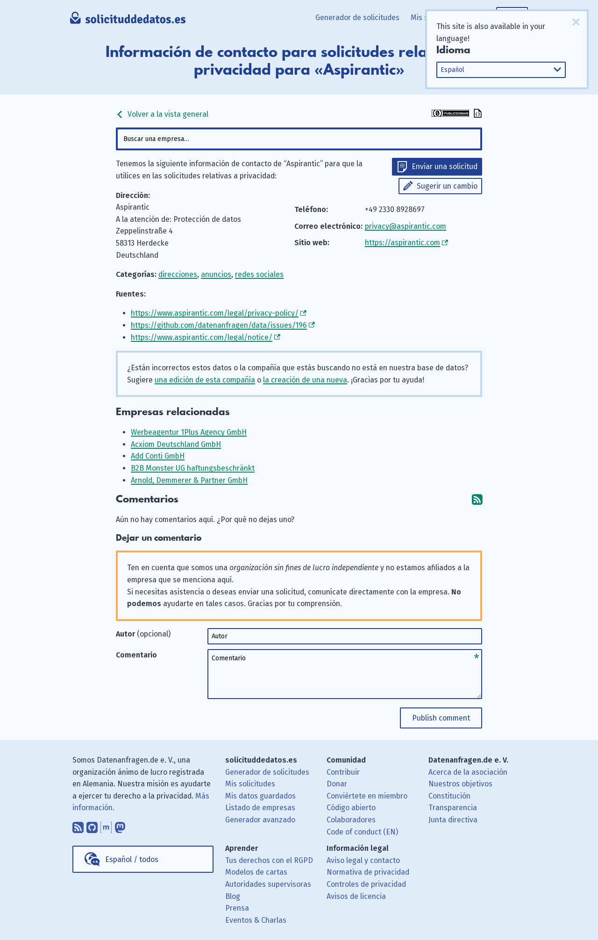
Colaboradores (351, 819)
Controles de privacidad (366, 884)
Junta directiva (452, 819)
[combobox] (299, 138)
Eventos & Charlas (255, 920)
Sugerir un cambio (447, 186)
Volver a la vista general (162, 114)
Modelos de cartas (256, 872)
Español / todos (131, 859)
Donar (337, 783)
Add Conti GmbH (158, 456)
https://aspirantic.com (402, 242)
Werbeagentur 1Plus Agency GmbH (189, 432)
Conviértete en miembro (367, 796)
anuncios (216, 274)
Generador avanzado (260, 819)
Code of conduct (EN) (362, 831)
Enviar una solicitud (444, 166)
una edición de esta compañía (205, 379)
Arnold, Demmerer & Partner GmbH (189, 480)
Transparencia (452, 807)
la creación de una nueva (305, 379)
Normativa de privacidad (368, 872)
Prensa (237, 908)
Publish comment (441, 718)
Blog (232, 896)
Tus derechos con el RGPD (269, 860)
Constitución (449, 796)
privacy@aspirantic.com (405, 226)
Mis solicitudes (250, 783)
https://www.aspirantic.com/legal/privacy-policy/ (215, 313)
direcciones (177, 274)
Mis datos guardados (260, 796)
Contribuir (343, 772)
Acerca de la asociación (467, 772)
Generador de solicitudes (357, 17)
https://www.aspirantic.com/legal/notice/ (201, 337)
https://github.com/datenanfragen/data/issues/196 (219, 325)
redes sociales (259, 274)
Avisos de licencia (356, 896)
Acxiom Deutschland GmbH (176, 444)
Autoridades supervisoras (268, 884)
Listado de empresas (260, 807)
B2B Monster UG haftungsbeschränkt (193, 468)
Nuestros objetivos (460, 783)
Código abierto (351, 807)
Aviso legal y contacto (363, 860)
